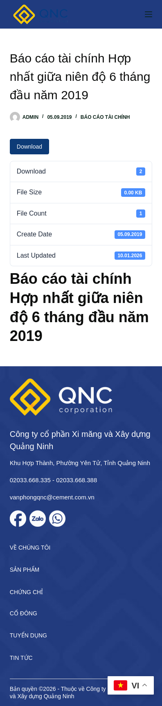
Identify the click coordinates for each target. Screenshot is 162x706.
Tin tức (21, 658)
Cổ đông (23, 613)
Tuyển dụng (28, 635)
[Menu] (148, 14)
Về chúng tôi (30, 547)
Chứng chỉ (26, 592)
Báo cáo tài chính (105, 117)
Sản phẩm (24, 569)
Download (29, 146)
